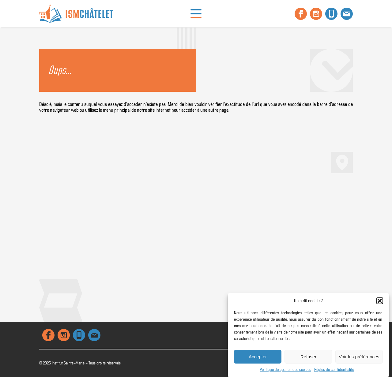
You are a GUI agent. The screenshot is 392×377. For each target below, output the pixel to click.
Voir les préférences (359, 356)
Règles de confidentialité (334, 369)
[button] (380, 301)
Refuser (308, 356)
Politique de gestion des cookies (285, 369)
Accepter (258, 356)
